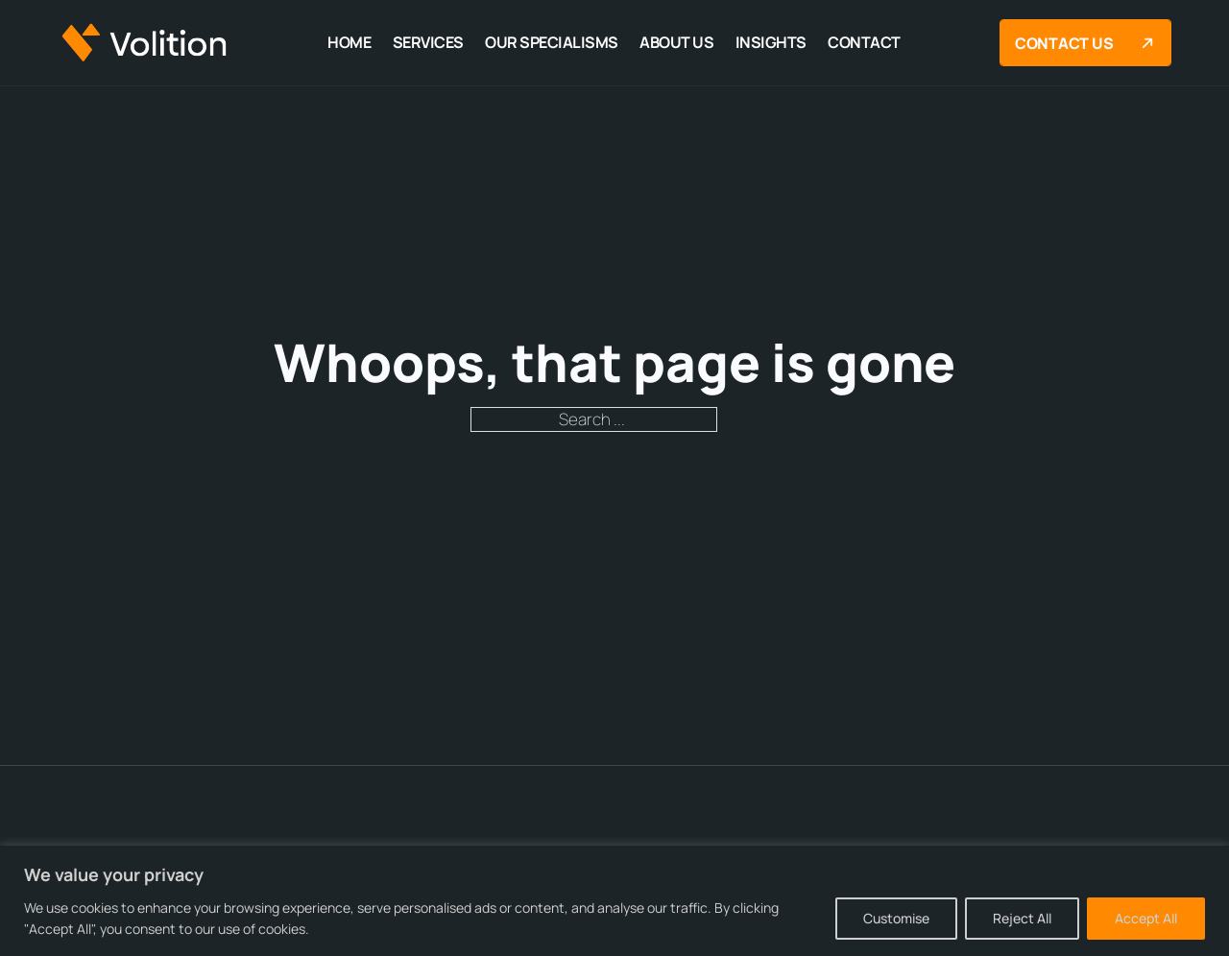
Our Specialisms (551, 42)
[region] (614, 901)
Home (349, 42)
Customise (896, 918)
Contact (864, 42)
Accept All (1146, 918)
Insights (771, 42)
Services (428, 42)
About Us (676, 42)
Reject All (1022, 918)
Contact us (1089, 43)
